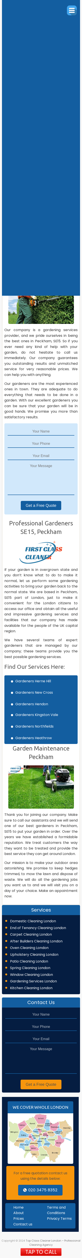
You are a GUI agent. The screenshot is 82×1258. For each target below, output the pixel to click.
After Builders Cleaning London (36, 941)
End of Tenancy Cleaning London (38, 927)
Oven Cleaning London (29, 947)
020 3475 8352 (40, 1190)
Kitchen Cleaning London (31, 987)
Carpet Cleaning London (31, 934)
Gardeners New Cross (34, 692)
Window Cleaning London (31, 974)
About (18, 1212)
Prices (18, 1218)
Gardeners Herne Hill (33, 681)
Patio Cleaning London (29, 961)
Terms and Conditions (56, 1210)
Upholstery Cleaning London (34, 954)
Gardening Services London (33, 981)
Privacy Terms (59, 1218)
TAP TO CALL (41, 1252)
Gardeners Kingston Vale (36, 714)
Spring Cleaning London (30, 967)
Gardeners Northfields (34, 726)
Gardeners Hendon (31, 704)
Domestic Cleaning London (33, 921)
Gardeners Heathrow (33, 737)
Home (18, 1207)
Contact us (22, 1224)
